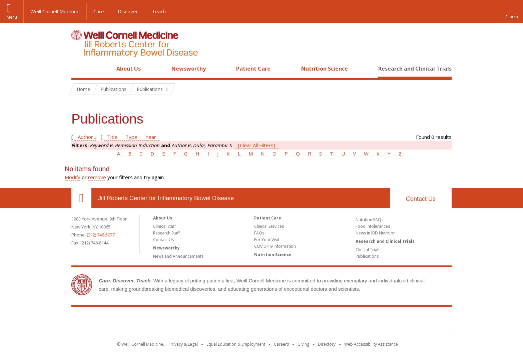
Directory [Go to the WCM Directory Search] (327, 344)
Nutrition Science (324, 68)
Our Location (81, 198)
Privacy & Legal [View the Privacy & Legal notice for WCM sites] (183, 344)
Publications (367, 256)
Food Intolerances (373, 226)
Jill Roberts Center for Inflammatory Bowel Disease (166, 198)
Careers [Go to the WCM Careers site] (281, 344)
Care (98, 11)
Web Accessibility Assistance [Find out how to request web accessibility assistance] (371, 344)
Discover (128, 11)
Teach (159, 11)
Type (131, 137)
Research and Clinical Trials (415, 68)
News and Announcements (178, 256)
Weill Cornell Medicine (55, 11)
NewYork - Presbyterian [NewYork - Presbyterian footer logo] (317, 320)
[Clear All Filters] (256, 145)
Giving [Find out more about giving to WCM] (303, 344)
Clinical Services (269, 226)
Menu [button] (12, 17)
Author (85, 137)
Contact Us (421, 198)
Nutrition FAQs (369, 219)
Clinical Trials (368, 249)
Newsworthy (188, 68)
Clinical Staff (164, 226)
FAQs (259, 233)
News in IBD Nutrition (376, 233)
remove (97, 177)
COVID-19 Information (275, 246)
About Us (128, 68)
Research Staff (166, 233)
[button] (511, 11)
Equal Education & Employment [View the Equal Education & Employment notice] (235, 344)
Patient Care (253, 68)
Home (79, 69)
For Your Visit (266, 239)
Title (112, 137)
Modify (72, 177)
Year (150, 137)
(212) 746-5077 (101, 235)
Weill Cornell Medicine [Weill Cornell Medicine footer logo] (212, 320)
